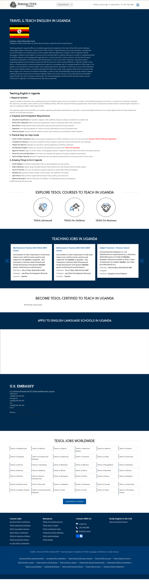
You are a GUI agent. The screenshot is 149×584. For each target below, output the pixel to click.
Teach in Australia (126, 457)
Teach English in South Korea (28, 562)
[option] (31, 262)
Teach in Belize (60, 470)
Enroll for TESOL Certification (20, 522)
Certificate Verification (43, 566)
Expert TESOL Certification (19, 533)
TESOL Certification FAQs (52, 529)
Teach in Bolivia (17, 476)
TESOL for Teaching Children (20, 536)
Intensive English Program (118, 522)
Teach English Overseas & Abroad (71, 558)
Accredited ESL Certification (47, 558)
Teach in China (103, 490)
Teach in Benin (81, 470)
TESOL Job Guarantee (76, 148)
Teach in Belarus (17, 470)
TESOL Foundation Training (19, 529)
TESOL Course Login (100, 4)
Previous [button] (6, 261)
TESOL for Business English (19, 540)
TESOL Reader (48, 540)
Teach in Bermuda (104, 470)
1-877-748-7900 (127, 4)
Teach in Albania (39, 448)
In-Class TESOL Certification (19, 543)
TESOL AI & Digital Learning (53, 522)
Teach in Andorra (104, 448)
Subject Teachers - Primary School (115, 248)
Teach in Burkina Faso (19, 484)
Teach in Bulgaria (126, 476)
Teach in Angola (126, 448)
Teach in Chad (59, 490)
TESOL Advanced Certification (20, 526)
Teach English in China (112, 558)
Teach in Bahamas (61, 465)
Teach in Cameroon (83, 484)
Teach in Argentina (61, 457)
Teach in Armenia (82, 457)
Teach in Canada (104, 484)
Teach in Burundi (39, 484)
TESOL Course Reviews (122, 562)
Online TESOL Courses (93, 558)
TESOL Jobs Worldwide (51, 536)
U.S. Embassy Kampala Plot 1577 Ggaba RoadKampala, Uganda (32, 391)
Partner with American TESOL (63, 566)
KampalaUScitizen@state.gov (20, 410)
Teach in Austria (17, 465)
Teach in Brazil (81, 476)
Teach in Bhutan (126, 470)
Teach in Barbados (126, 465)
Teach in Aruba (103, 457)
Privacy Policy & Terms (83, 566)
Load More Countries (74, 501)
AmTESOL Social (85, 531)
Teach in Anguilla (17, 457)
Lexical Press (115, 4)
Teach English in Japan (131, 558)
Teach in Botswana (61, 476)
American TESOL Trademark (104, 566)
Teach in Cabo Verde (127, 484)
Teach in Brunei (104, 476)
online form (37, 305)
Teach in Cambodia (61, 484)
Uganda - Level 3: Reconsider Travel (22, 41)
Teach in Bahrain (82, 465)
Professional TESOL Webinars (53, 533)
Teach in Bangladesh (105, 465)
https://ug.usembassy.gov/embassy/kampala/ (26, 415)
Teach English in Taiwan (49, 562)
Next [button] (142, 261)
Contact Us (83, 524)
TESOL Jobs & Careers (50, 526)
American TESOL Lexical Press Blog (22, 558)
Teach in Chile (81, 490)
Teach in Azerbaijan (40, 465)
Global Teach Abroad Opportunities (73, 562)
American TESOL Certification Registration (108, 139)
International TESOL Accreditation (100, 562)
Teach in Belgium (39, 470)
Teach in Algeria (60, 448)
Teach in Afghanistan (19, 448)
